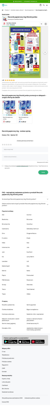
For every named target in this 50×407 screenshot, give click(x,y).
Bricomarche (6, 224)
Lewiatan (5, 261)
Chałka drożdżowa (7, 309)
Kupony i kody (6, 379)
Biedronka (5, 219)
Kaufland (29, 252)
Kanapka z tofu (6, 328)
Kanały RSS (5, 402)
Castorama (5, 229)
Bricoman (30, 219)
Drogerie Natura (31, 233)
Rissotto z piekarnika (8, 305)
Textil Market (31, 289)
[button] (25, 199)
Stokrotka (30, 285)
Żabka (28, 294)
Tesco (4, 289)
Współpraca (5, 355)
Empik (28, 238)
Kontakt (4, 371)
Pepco (4, 275)
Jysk (3, 252)
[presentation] (25, 179)
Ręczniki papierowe (29, 10)
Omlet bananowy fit (33, 323)
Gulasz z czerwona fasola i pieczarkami (34, 319)
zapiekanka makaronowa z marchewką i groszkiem (35, 329)
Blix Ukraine (5, 388)
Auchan (29, 215)
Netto (28, 271)
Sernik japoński (31, 305)
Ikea (28, 243)
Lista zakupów (6, 382)
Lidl (28, 261)
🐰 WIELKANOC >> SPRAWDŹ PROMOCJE (25, 1)
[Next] (48, 1)
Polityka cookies (6, 361)
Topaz (4, 294)
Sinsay (4, 285)
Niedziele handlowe (7, 392)
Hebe (3, 243)
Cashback (5, 385)
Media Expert (6, 266)
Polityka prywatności (8, 358)
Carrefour (30, 224)
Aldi (3, 215)
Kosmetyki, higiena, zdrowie (17, 10)
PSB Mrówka (5, 280)
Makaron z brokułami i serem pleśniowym (10, 319)
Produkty (7, 10)
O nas (3, 351)
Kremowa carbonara (8, 314)
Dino (3, 233)
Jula (28, 247)
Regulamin (5, 365)
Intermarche (6, 247)
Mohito (4, 271)
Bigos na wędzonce (32, 309)
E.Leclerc (5, 238)
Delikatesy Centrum (33, 229)
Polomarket (30, 275)
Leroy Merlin (30, 257)
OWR (3, 368)
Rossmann (30, 280)
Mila (28, 266)
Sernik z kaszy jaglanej (9, 323)
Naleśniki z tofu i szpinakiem (35, 314)
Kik (3, 257)
